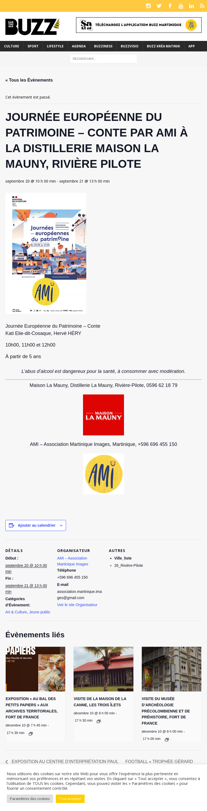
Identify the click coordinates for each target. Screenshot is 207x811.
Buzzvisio (130, 46)
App (191, 46)
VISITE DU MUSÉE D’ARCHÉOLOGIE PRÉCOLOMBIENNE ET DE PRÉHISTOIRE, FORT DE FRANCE (166, 711)
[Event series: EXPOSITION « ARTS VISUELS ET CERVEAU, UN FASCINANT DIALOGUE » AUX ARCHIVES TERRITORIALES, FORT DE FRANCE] (31, 733)
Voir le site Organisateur (77, 605)
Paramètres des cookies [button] (30, 798)
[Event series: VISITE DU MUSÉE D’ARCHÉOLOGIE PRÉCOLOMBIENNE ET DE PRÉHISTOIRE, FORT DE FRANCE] (167, 739)
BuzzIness (103, 46)
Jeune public (39, 612)
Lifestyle (55, 46)
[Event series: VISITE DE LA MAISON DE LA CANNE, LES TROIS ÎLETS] (99, 721)
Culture (11, 46)
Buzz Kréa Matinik (163, 46)
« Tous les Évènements (29, 80)
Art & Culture (16, 612)
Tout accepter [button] (70, 798)
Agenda (79, 46)
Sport (33, 46)
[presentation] (35, 669)
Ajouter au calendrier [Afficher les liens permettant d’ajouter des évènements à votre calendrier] (37, 525)
